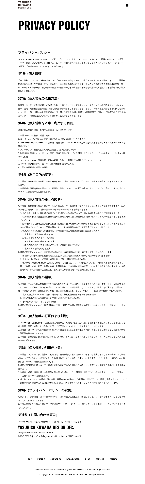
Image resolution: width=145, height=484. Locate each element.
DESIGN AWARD (73, 459)
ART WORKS (55, 459)
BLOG (87, 459)
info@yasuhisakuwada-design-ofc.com (35, 432)
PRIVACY (113, 459)
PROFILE (41, 459)
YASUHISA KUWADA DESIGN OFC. (72, 474)
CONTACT (100, 459)
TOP (30, 459)
